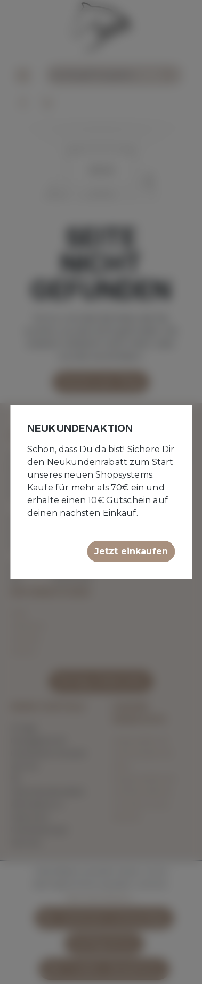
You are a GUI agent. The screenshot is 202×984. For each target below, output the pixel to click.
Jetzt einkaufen (131, 551)
